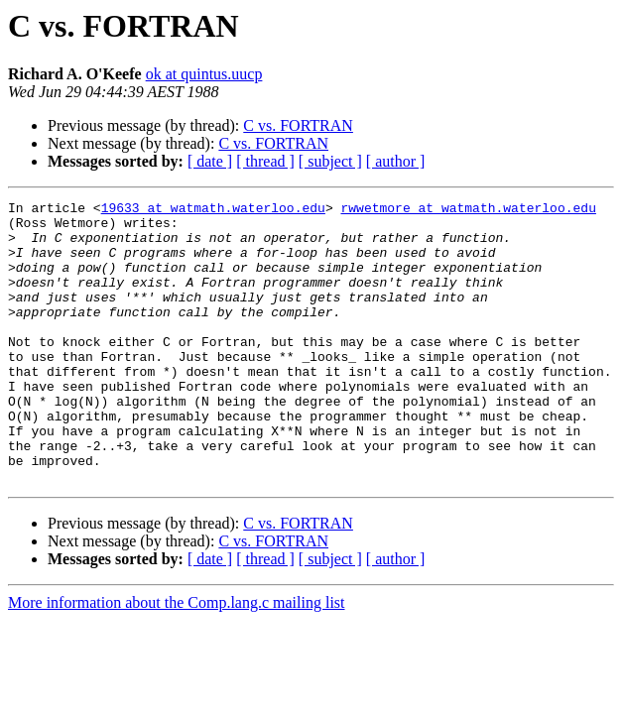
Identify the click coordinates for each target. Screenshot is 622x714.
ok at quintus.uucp (204, 73)
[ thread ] (265, 161)
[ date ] (209, 161)
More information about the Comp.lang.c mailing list (176, 659)
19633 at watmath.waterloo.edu (213, 210)
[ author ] (396, 161)
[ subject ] (330, 161)
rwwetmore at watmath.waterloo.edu (467, 210)
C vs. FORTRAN (298, 125)
